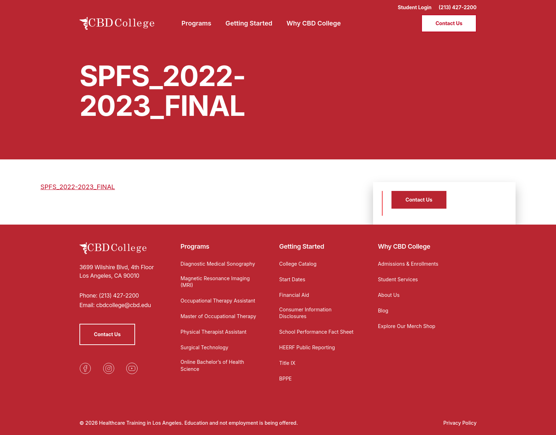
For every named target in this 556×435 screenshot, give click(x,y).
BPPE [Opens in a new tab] (285, 378)
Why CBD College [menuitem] (314, 23)
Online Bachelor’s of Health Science (212, 365)
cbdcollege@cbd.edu (123, 305)
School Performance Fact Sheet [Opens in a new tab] (316, 332)
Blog (383, 310)
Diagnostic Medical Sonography (217, 264)
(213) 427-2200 (458, 7)
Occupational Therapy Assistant (217, 301)
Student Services (398, 279)
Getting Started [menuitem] (249, 23)
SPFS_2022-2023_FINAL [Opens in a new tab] (77, 187)
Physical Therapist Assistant (213, 332)
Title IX (287, 363)
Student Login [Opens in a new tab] (415, 7)
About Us (389, 295)
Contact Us (448, 23)
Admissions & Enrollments (408, 264)
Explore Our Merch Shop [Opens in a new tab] (406, 326)
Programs (194, 246)
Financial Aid (294, 295)
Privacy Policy (460, 423)
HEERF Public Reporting (307, 347)
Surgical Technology (204, 347)
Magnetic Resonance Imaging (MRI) (215, 281)
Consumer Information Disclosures (305, 313)
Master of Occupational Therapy (218, 316)
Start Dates (292, 279)
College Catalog (297, 264)
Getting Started (301, 246)
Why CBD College (404, 246)
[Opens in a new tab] (85, 368)
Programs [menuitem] (196, 23)
